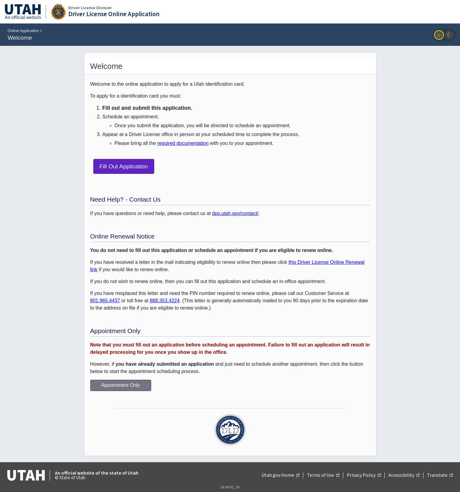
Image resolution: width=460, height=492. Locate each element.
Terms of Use (323, 475)
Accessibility (403, 475)
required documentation (183, 143)
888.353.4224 (165, 300)
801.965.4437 (105, 300)
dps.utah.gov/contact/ (235, 213)
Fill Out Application (123, 166)
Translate (440, 475)
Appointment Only (120, 385)
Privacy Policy (364, 475)
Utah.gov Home (280, 475)
